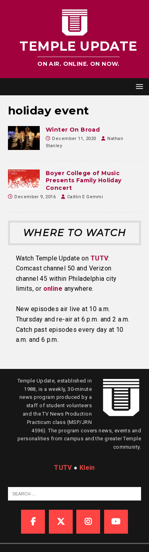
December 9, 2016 (35, 196)
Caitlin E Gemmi (85, 196)
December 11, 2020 (74, 138)
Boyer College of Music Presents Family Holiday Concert (84, 180)
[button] (138, 86)
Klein (87, 467)
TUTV (99, 258)
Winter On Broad (73, 129)
